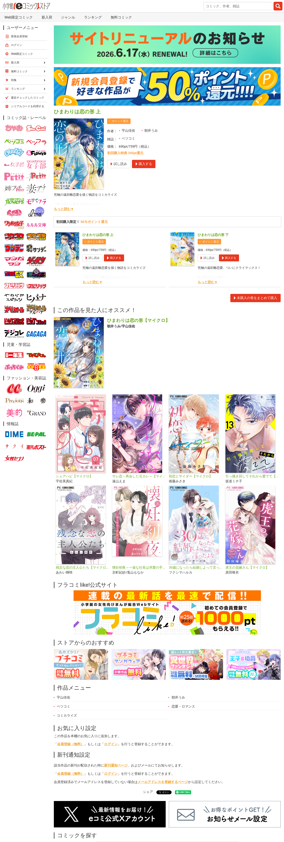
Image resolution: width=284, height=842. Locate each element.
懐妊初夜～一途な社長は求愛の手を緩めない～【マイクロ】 (139, 567)
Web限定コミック (18, 17)
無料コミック (121, 17)
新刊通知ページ (116, 765)
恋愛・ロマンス (183, 706)
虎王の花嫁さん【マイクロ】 (247, 567)
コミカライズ (67, 715)
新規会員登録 (19, 36)
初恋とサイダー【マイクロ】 (190, 476)
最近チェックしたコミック (27, 97)
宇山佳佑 (128, 130)
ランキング (93, 17)
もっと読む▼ (64, 209)
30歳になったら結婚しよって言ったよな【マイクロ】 (195, 567)
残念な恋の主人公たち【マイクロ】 (82, 567)
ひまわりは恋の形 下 (213, 235)
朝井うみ (151, 130)
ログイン (111, 744)
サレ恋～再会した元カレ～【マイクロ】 (139, 476)
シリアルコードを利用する (27, 106)
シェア (148, 792)
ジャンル (68, 17)
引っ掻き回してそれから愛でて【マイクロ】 (252, 476)
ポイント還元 (120, 121)
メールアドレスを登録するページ (163, 782)
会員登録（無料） (70, 744)
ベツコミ (128, 138)
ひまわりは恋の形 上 (97, 235)
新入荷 (47, 17)
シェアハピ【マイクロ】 (74, 476)
